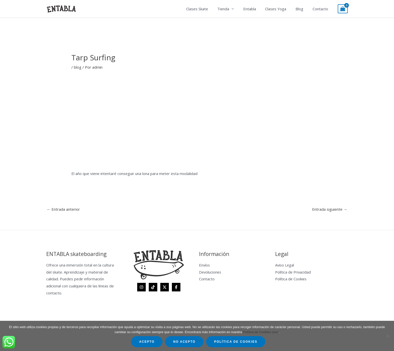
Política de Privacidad (293, 272)
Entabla (255, 8)
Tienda (231, 8)
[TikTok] (153, 287)
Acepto (147, 341)
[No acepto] (387, 335)
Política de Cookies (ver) (261, 332)
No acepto (184, 341)
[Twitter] (164, 287)
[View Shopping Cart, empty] (343, 9)
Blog (302, 8)
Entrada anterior (63, 209)
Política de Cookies (291, 278)
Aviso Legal (285, 265)
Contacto (321, 8)
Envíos (204, 265)
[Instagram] (141, 287)
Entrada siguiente (329, 209)
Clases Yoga (279, 8)
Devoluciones (210, 272)
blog (77, 67)
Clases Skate (206, 8)
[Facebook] (176, 287)
